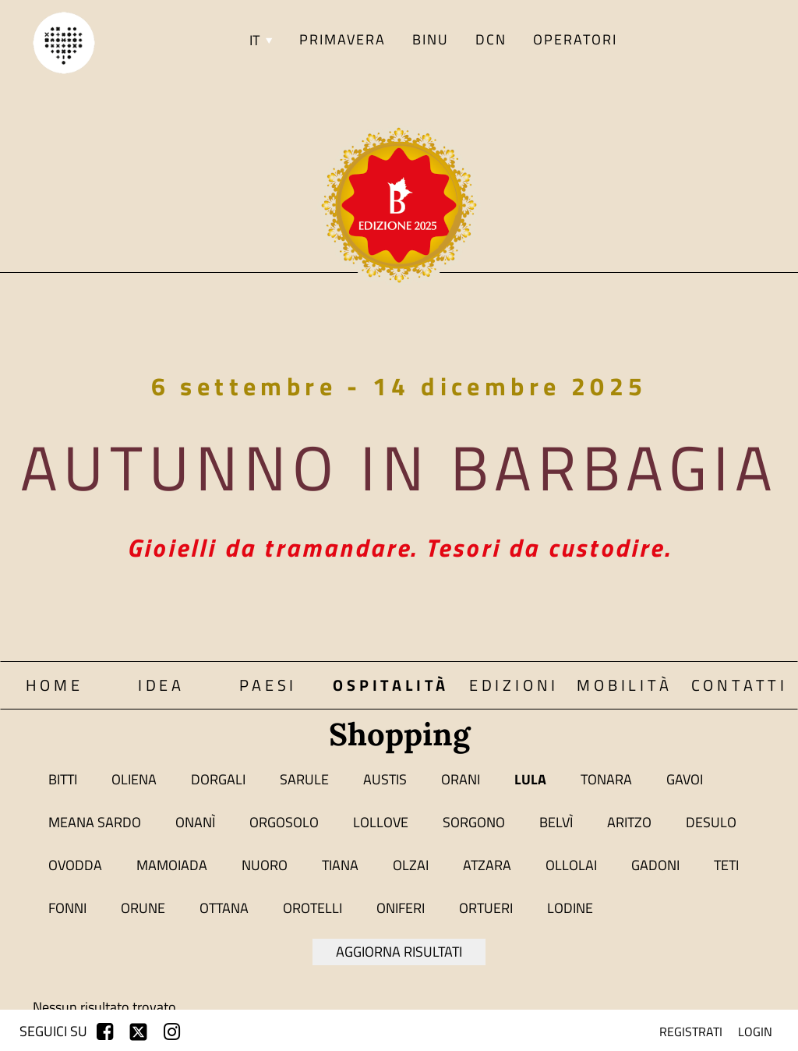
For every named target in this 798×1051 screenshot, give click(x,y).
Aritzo (629, 822)
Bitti (62, 779)
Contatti (739, 685)
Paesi (268, 685)
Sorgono (474, 822)
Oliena (134, 779)
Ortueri (486, 907)
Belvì (556, 822)
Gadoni (655, 865)
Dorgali (218, 779)
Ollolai (571, 865)
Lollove (380, 822)
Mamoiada (171, 865)
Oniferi (400, 907)
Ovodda (75, 865)
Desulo (711, 822)
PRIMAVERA (342, 39)
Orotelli (312, 907)
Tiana (340, 865)
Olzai (411, 865)
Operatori (575, 39)
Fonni (67, 907)
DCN (491, 39)
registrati (690, 1031)
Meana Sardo (94, 822)
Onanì (195, 822)
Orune (143, 907)
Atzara (487, 865)
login (755, 1031)
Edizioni (514, 685)
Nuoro (265, 865)
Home (54, 685)
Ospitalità (391, 685)
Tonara (606, 779)
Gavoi (684, 779)
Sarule (304, 779)
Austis (385, 779)
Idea (161, 685)
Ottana (224, 907)
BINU (430, 39)
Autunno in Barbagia (399, 467)
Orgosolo (284, 822)
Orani (460, 779)
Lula (530, 779)
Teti (726, 865)
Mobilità (624, 685)
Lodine (570, 907)
